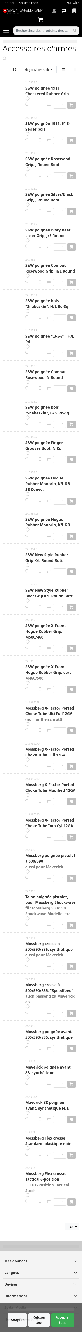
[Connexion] (54, 11)
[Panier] (41, 20)
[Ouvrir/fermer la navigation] (8, 30)
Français (72, 2)
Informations (15, 1296)
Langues (11, 1272)
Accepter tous (63, 1320)
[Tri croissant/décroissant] (14, 69)
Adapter (17, 1319)
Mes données (15, 1261)
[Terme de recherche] (42, 30)
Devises (10, 1284)
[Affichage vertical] (63, 69)
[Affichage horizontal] (74, 69)
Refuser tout (39, 1320)
